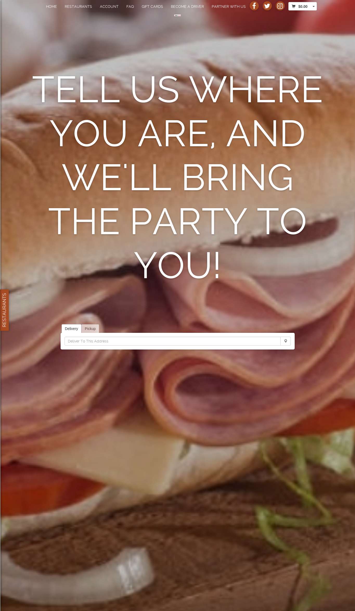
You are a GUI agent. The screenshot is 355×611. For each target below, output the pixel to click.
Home (51, 6)
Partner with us (229, 6)
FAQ (130, 6)
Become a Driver (187, 6)
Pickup (90, 329)
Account (109, 6)
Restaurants (78, 6)
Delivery (71, 329)
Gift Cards (152, 6)
